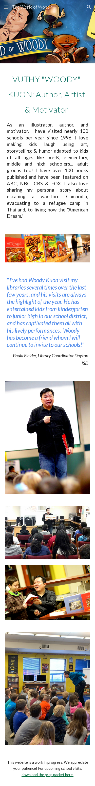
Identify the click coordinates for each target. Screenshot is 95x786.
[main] (47, 145)
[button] (6, 7)
